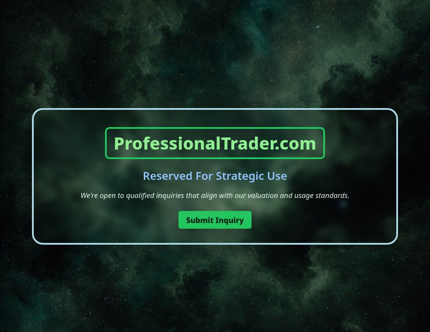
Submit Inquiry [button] (215, 219)
